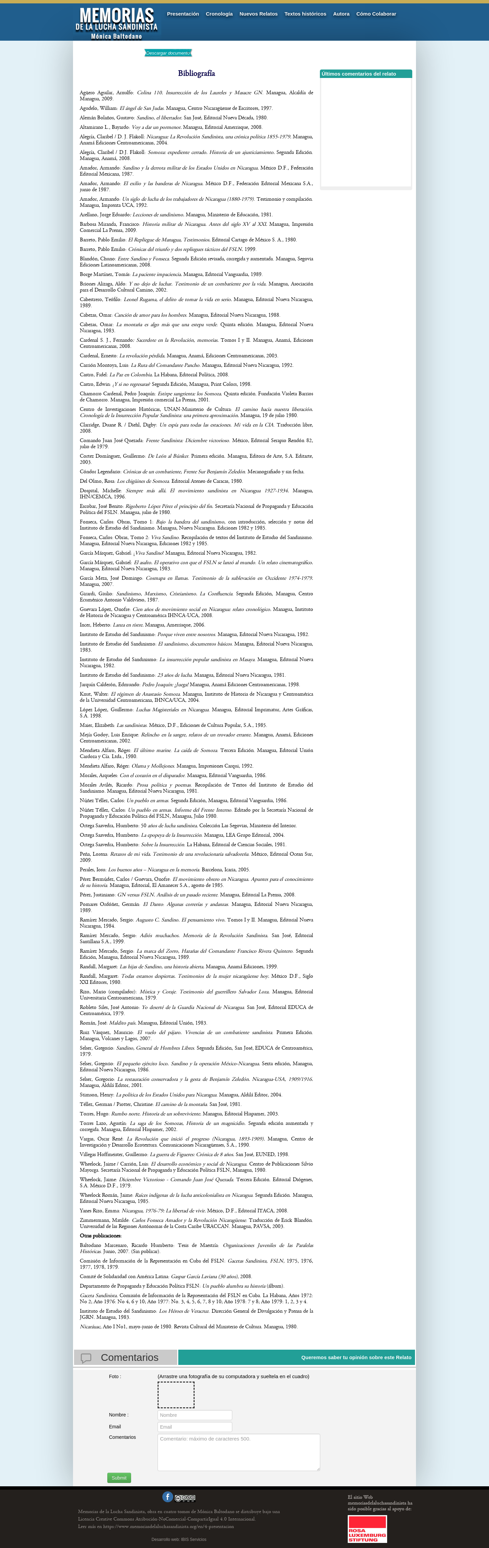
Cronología (219, 14)
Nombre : (119, 1414)
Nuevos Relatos (258, 14)
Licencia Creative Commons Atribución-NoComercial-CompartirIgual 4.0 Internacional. (167, 1519)
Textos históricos (305, 14)
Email (115, 1426)
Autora (341, 14)
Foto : (115, 1376)
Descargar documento (168, 53)
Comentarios (122, 1437)
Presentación (183, 14)
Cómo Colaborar (376, 14)
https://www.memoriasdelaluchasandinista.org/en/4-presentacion (156, 1526)
